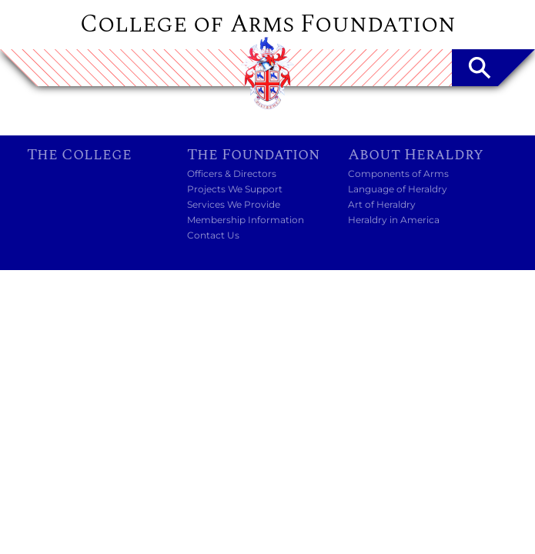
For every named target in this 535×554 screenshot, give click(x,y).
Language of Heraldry (397, 189)
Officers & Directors (231, 173)
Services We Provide (233, 204)
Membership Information (245, 219)
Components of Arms (398, 173)
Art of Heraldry (382, 204)
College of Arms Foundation (268, 24)
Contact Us (213, 235)
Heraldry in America (394, 219)
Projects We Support (235, 189)
